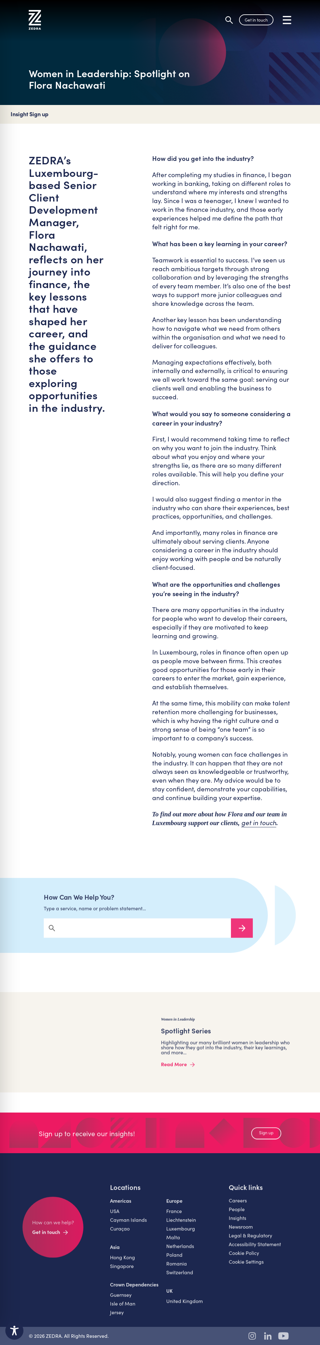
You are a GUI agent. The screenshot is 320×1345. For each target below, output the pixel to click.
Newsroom (241, 1231)
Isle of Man (122, 1308)
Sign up (266, 1137)
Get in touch (256, 20)
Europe (174, 1205)
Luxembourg (180, 1233)
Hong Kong (122, 1262)
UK (169, 1295)
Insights (237, 1222)
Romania (176, 1268)
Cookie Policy (244, 1257)
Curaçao (120, 1233)
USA (114, 1216)
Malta (173, 1242)
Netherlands (180, 1251)
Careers (238, 1205)
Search (242, 933)
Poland (174, 1259)
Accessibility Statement (255, 1249)
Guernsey (121, 1299)
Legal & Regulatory (250, 1240)
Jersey (117, 1317)
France (174, 1216)
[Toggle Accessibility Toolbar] (14, 1330)
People (237, 1214)
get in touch (258, 822)
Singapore (122, 1271)
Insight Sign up (29, 114)
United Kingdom (184, 1306)
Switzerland (179, 1277)
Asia (115, 1251)
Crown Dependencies (134, 1289)
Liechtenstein (181, 1224)
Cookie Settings (246, 1266)
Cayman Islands (128, 1224)
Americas (120, 1205)
